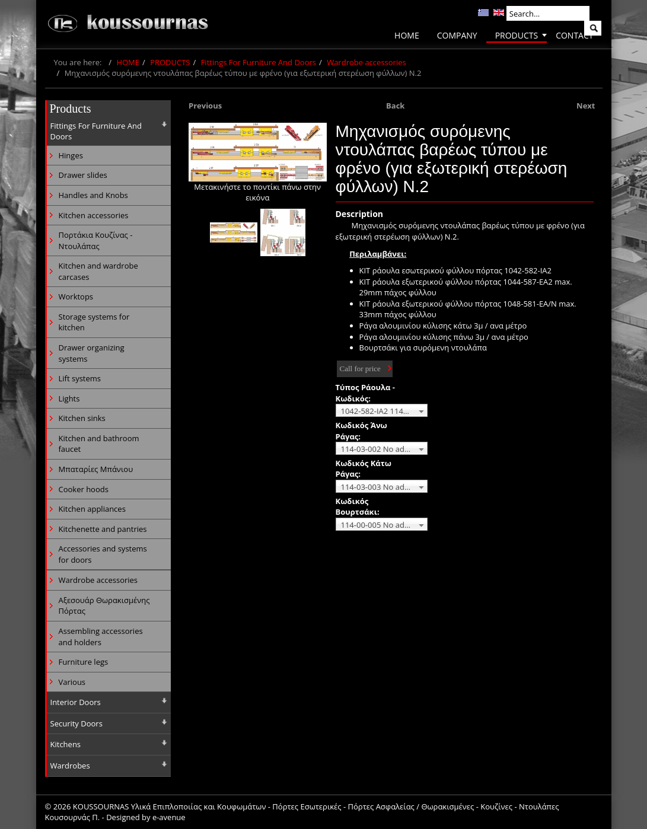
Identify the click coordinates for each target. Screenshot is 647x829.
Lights (69, 398)
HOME (127, 62)
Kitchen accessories (94, 215)
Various (72, 682)
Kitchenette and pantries (103, 529)
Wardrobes (70, 765)
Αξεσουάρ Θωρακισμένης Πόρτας (104, 606)
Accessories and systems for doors (103, 554)
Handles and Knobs (93, 195)
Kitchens (65, 744)
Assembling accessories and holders (101, 637)
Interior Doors (75, 702)
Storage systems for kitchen (94, 322)
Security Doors (76, 723)
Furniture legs (84, 661)
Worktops (76, 296)
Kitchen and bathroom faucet (99, 444)
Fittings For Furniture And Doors (258, 62)
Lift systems (80, 378)
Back (395, 105)
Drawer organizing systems (92, 353)
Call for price (360, 368)
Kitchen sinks (82, 418)
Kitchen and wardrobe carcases (98, 271)
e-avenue (169, 817)
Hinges (71, 155)
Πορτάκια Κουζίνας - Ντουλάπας (96, 240)
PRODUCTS (170, 62)
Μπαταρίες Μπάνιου (96, 469)
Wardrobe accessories (366, 62)
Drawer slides (83, 175)
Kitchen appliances (92, 508)
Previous (205, 105)
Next (585, 105)
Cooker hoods (84, 489)
